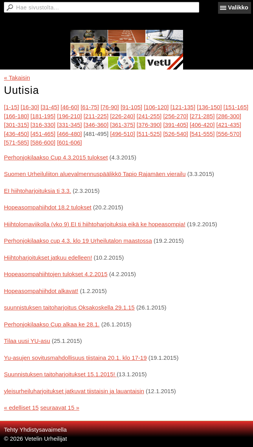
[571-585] (16, 142)
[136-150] (209, 107)
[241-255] (149, 116)
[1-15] (11, 107)
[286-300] (228, 116)
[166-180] (16, 116)
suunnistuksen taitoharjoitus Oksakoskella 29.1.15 (69, 307)
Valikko (238, 7)
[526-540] (175, 133)
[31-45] (49, 107)
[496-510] (122, 133)
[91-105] (131, 107)
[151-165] (236, 107)
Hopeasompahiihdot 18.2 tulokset (48, 207)
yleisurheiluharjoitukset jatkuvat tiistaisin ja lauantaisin (74, 391)
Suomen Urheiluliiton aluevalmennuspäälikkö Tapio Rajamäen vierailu (95, 173)
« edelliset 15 (21, 407)
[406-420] (202, 124)
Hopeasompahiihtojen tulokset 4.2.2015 (56, 274)
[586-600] (43, 142)
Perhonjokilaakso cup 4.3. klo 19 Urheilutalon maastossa (78, 240)
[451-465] (43, 133)
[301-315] (16, 124)
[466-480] (69, 133)
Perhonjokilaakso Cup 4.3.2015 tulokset (56, 157)
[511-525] (149, 133)
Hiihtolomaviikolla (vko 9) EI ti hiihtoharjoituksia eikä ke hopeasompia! (94, 224)
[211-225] (96, 116)
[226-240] (122, 116)
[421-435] (228, 124)
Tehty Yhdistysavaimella (35, 429)
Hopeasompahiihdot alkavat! (41, 291)
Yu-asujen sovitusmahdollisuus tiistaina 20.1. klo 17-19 (75, 357)
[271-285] (202, 116)
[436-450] (16, 133)
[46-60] (69, 107)
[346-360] (96, 124)
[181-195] (43, 116)
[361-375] (122, 124)
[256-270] (175, 116)
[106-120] (156, 107)
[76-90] (110, 107)
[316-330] (43, 124)
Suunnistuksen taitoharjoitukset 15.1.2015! (60, 374)
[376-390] (149, 124)
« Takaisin (17, 77)
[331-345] (69, 124)
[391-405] (175, 124)
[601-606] (69, 142)
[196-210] (69, 116)
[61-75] (90, 107)
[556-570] (228, 133)
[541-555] (202, 133)
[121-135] (182, 107)
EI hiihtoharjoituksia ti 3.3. (37, 190)
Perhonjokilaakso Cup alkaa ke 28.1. (52, 324)
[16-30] (30, 107)
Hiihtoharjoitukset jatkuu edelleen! (48, 257)
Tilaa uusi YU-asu (27, 340)
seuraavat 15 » (59, 407)
